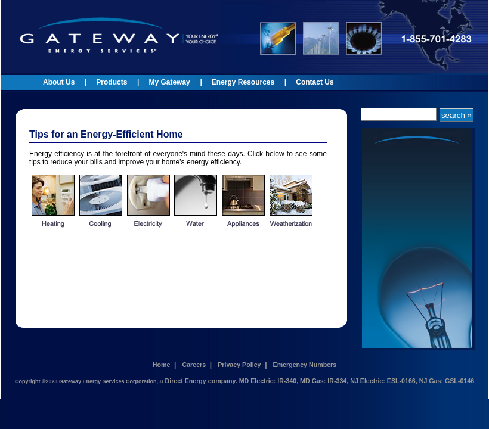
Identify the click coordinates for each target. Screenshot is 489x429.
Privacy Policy (239, 364)
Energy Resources (243, 82)
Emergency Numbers (305, 364)
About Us (59, 82)
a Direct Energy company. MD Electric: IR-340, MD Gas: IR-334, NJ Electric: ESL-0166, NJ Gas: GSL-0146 (317, 380)
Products (111, 82)
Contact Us (314, 82)
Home (162, 364)
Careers (194, 364)
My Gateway (169, 82)
